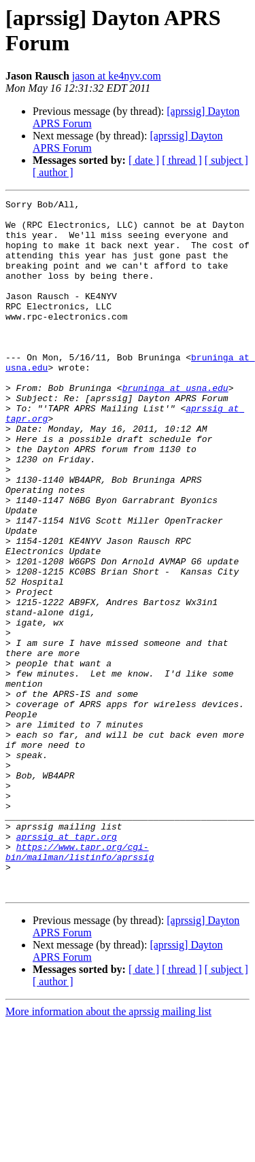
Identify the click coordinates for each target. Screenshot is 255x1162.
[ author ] (53, 172)
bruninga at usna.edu (175, 426)
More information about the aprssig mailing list (108, 1150)
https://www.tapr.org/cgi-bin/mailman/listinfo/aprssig (79, 983)
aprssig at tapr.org (66, 965)
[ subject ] (226, 160)
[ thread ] (182, 160)
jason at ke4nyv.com (116, 76)
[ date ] (144, 160)
